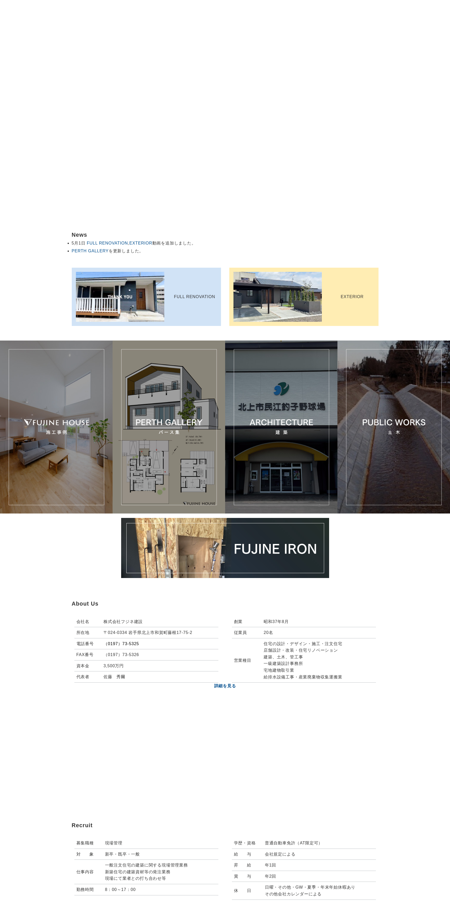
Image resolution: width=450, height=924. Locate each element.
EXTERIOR (140, 243)
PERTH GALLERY (90, 251)
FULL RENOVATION (107, 243)
